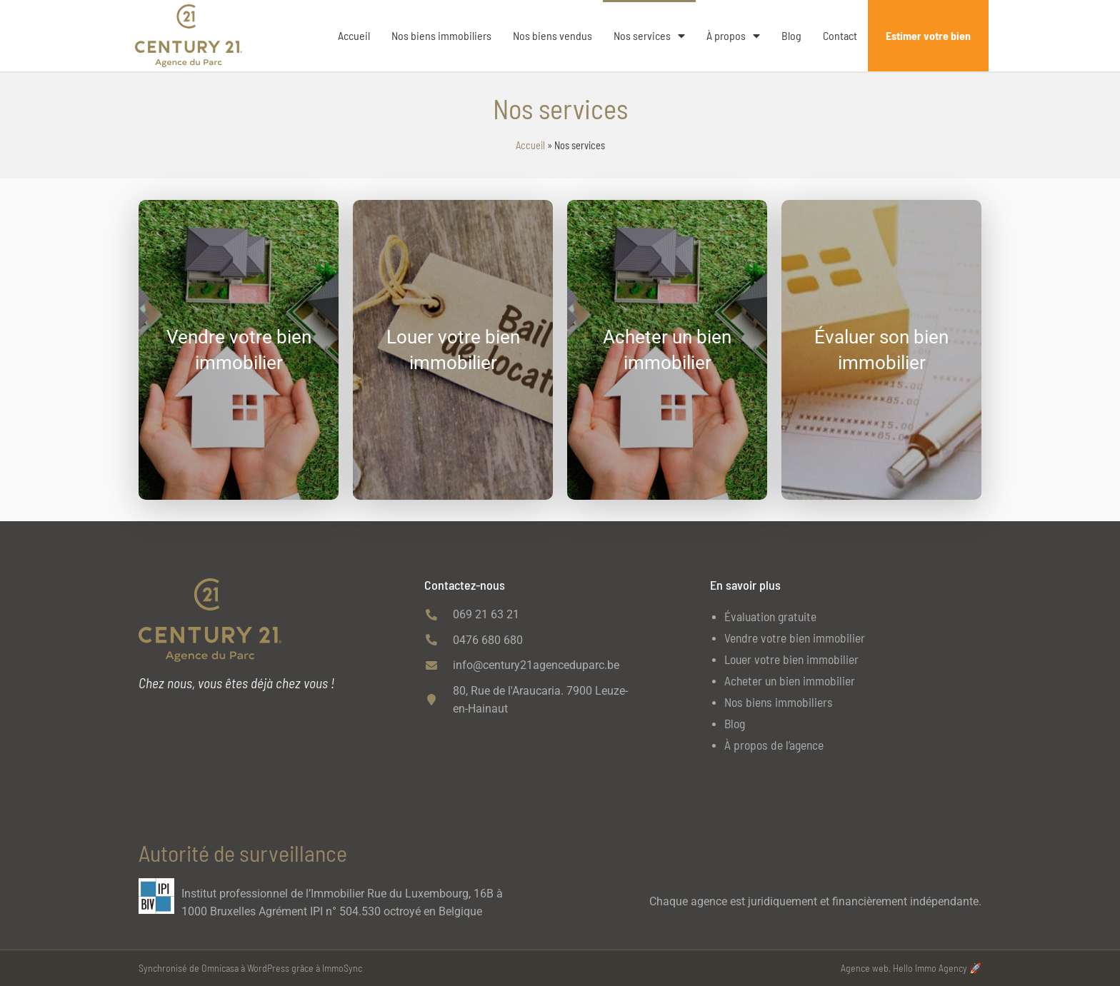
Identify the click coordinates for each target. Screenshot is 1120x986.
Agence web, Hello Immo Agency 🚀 (911, 968)
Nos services (649, 36)
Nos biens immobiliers (441, 35)
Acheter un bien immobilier (789, 680)
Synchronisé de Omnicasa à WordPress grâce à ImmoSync (250, 968)
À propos (733, 36)
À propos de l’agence (774, 745)
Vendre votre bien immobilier (794, 637)
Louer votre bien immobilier (791, 659)
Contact (840, 35)
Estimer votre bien (928, 35)
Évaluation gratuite (770, 616)
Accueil (354, 35)
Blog (791, 35)
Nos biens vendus (552, 35)
